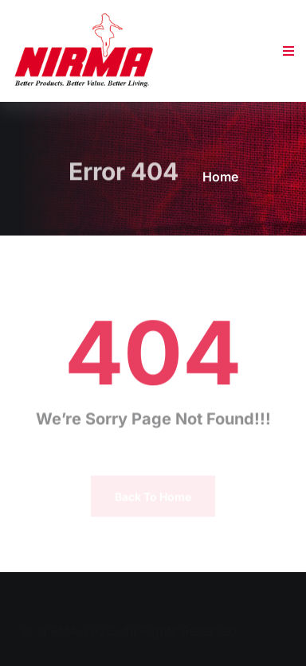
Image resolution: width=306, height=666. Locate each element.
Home (220, 177)
